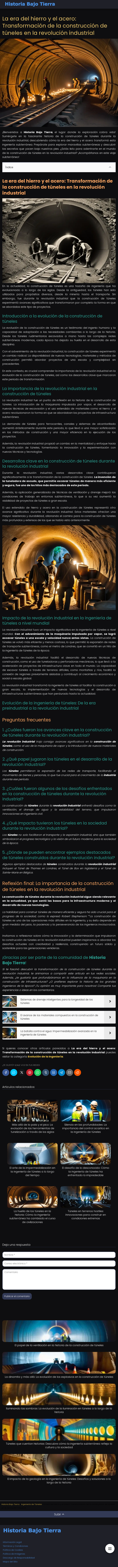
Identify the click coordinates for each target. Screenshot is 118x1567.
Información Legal (12, 1542)
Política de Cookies (13, 1550)
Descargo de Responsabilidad (19, 1557)
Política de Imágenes (14, 1553)
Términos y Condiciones (15, 1546)
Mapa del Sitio (10, 1561)
